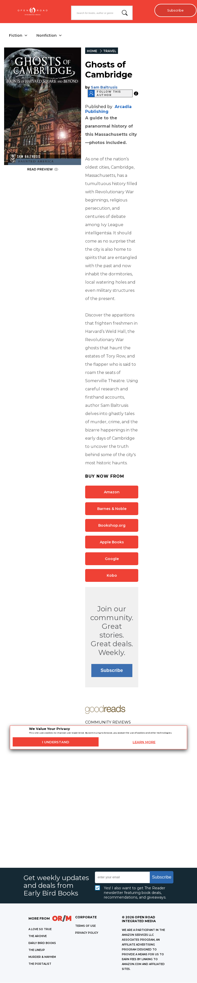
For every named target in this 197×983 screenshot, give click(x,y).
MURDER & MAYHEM (42, 957)
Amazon (112, 492)
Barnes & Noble (111, 509)
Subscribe (174, 10)
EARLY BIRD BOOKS (42, 943)
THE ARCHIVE (37, 936)
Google (112, 559)
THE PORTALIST (39, 964)
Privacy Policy (86, 933)
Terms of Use (85, 926)
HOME (92, 51)
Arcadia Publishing (108, 109)
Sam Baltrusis (104, 87)
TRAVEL (109, 51)
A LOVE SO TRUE (40, 929)
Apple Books (112, 542)
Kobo (112, 575)
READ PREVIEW (42, 169)
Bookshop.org (111, 525)
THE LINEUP (36, 950)
